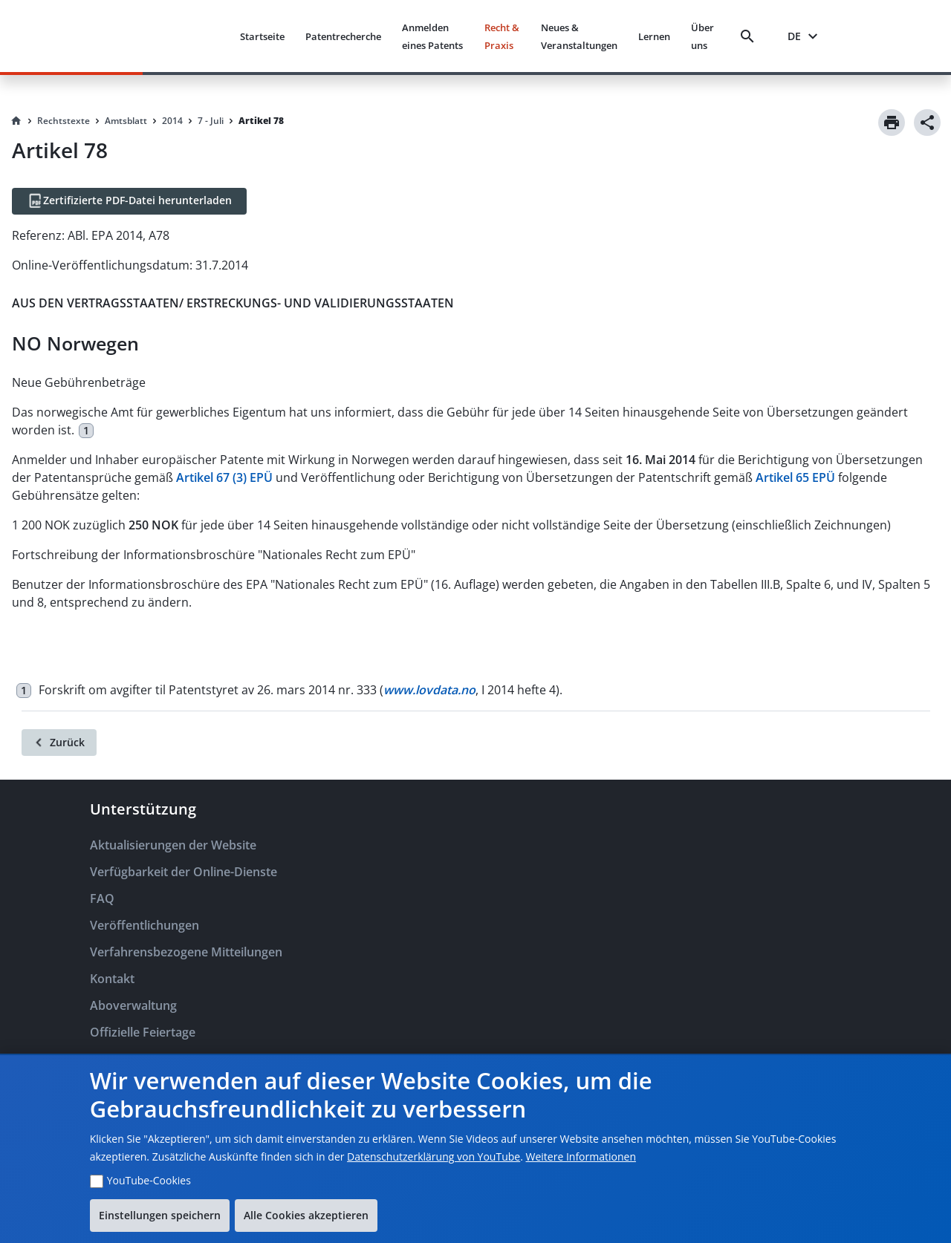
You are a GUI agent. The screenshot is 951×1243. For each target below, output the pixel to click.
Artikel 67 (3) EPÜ (224, 477)
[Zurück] (59, 742)
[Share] (927, 122)
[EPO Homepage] (172, 36)
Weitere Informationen (581, 1156)
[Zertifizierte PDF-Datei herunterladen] (129, 201)
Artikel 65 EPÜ (795, 477)
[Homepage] (16, 121)
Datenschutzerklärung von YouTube (433, 1156)
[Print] (891, 122)
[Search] (750, 36)
